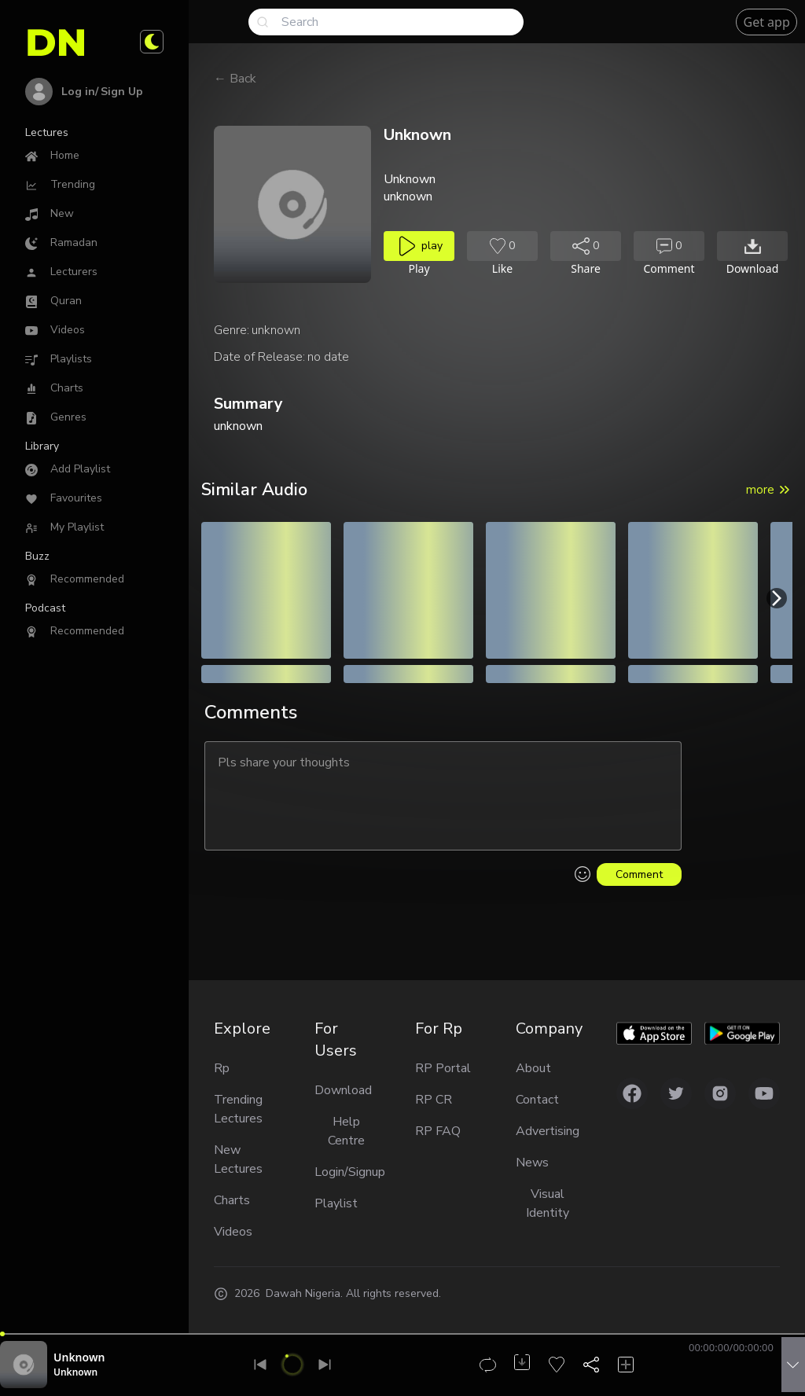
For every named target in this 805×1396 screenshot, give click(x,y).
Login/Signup (345, 1172)
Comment (639, 874)
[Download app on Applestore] (654, 1033)
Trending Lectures (238, 1109)
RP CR (433, 1099)
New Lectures (238, 1159)
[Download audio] (752, 246)
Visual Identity (547, 1203)
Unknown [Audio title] (79, 1357)
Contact (537, 1099)
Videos (233, 1231)
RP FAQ (438, 1131)
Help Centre (346, 1131)
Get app (766, 22)
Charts (232, 1200)
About (533, 1068)
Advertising (547, 1131)
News (532, 1162)
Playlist (336, 1203)
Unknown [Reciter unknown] (75, 1372)
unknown (276, 330)
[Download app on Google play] (742, 1033)
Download (343, 1090)
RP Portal (443, 1068)
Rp (222, 1068)
